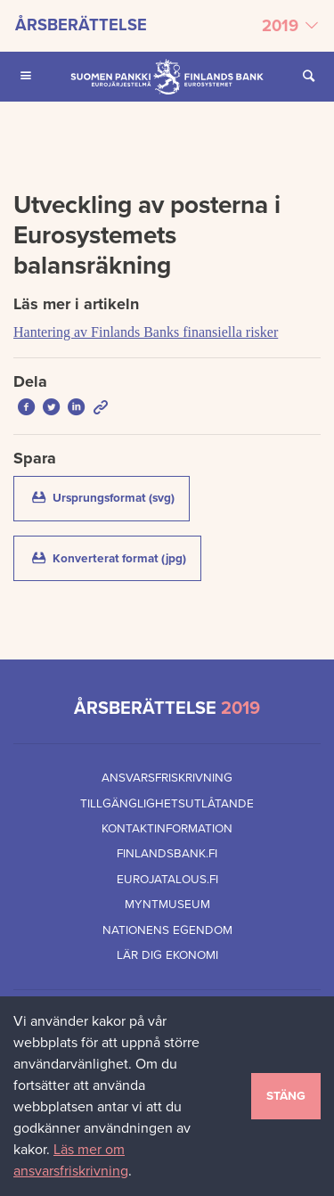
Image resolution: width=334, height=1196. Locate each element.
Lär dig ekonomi (167, 955)
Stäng (285, 1096)
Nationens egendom (167, 930)
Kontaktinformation (167, 829)
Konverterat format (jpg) (115, 557)
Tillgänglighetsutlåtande (167, 804)
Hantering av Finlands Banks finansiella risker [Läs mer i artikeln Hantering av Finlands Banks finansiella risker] (145, 332)
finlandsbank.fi (167, 854)
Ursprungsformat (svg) (109, 496)
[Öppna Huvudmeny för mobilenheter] (26, 77)
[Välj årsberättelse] (167, 26)
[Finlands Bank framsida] (167, 77)
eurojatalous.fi (167, 879)
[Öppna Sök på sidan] (308, 77)
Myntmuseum (167, 904)
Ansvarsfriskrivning (167, 778)
